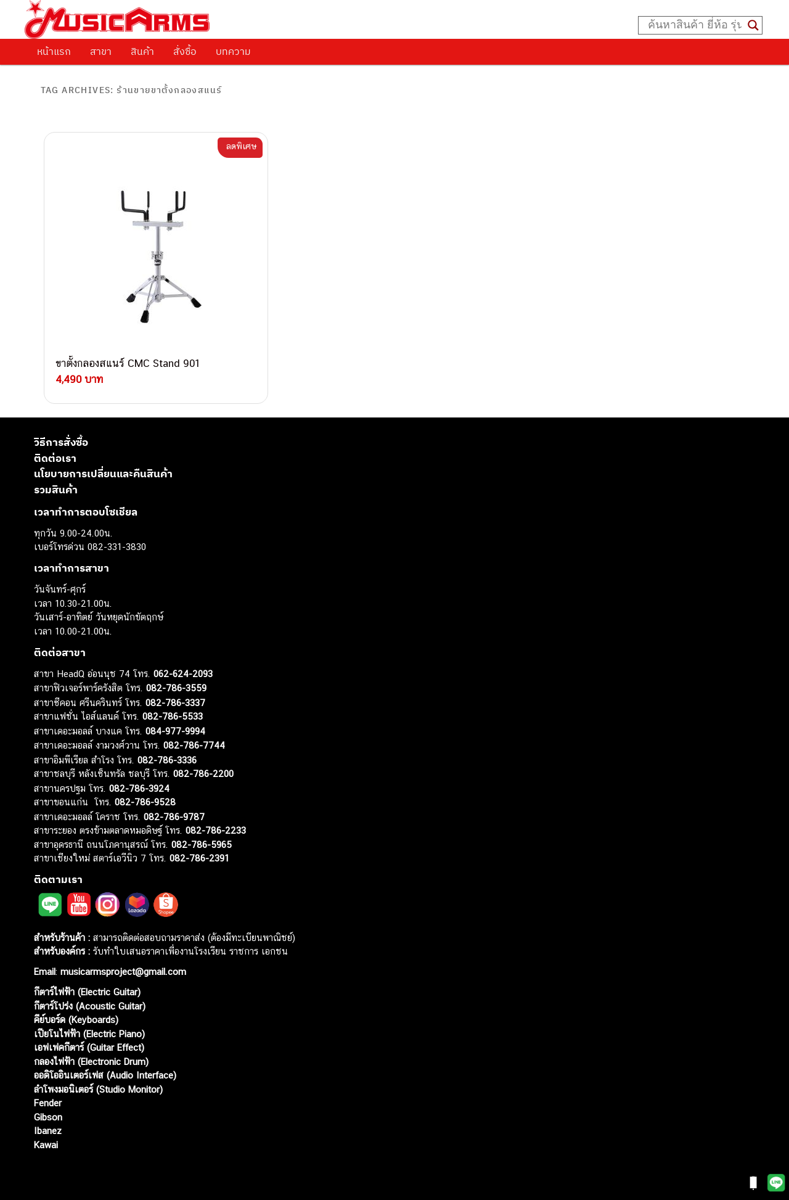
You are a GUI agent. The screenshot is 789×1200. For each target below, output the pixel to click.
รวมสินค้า (56, 481)
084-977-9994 (175, 723)
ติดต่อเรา (55, 450)
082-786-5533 (172, 708)
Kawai (46, 1137)
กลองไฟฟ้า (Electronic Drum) (91, 1053)
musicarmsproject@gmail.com (121, 963)
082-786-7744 (194, 737)
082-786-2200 (203, 765)
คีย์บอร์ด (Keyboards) (76, 1011)
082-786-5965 (201, 836)
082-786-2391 (199, 850)
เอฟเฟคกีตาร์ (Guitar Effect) (89, 1039)
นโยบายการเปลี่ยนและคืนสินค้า (103, 465)
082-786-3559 (176, 680)
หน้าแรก (54, 51)
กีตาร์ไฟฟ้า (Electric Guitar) (87, 984)
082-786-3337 (175, 694)
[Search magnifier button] (753, 25)
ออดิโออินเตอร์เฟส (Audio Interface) (105, 1067)
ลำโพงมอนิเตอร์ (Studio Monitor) (98, 1081)
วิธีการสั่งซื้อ (61, 434)
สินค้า (142, 51)
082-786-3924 (139, 780)
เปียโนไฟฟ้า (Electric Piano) (89, 1026)
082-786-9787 (174, 808)
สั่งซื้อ (185, 51)
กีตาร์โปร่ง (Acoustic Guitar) (89, 998)
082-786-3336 (167, 752)
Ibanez (48, 1122)
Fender (48, 1095)
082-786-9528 (145, 794)
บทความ (233, 51)
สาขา (101, 51)
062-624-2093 (183, 665)
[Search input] (695, 25)
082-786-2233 (216, 822)
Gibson (48, 1109)
